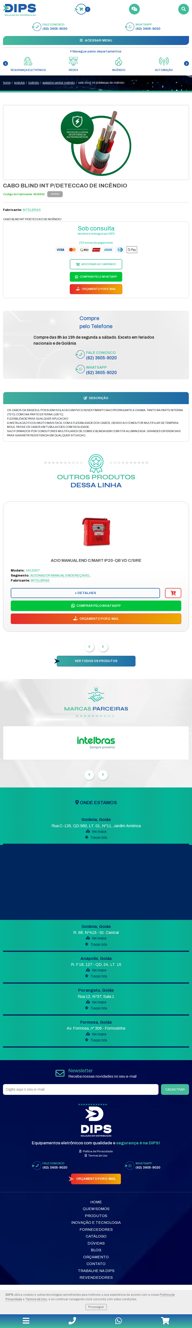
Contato (96, 1264)
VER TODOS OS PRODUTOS (96, 661)
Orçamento (96, 1257)
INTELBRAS (32, 210)
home (6, 82)
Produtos (96, 1216)
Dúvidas (96, 1243)
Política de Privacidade (96, 1151)
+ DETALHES (85, 593)
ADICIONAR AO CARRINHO (98, 264)
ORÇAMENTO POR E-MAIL (98, 289)
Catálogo (96, 1236)
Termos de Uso (36, 1299)
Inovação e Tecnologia (96, 1223)
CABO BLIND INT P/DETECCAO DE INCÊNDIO (101, 82)
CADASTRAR (175, 1089)
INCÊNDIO (33, 82)
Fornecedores (96, 1230)
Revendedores (96, 1278)
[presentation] (5, 63)
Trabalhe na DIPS (96, 1271)
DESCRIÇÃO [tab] (96, 398)
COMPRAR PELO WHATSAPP (98, 276)
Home (96, 1202)
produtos (19, 82)
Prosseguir (96, 1307)
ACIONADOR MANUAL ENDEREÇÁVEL (60, 575)
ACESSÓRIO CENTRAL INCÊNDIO (58, 82)
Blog (96, 1250)
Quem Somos (96, 1209)
